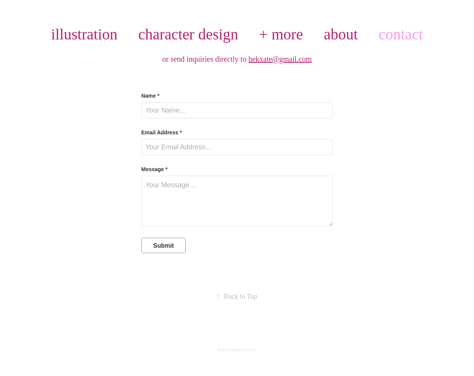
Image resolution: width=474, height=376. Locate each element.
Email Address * (161, 132)
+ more (281, 34)
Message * (154, 169)
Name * (150, 95)
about (341, 34)
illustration (84, 34)
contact (401, 34)
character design (188, 34)
